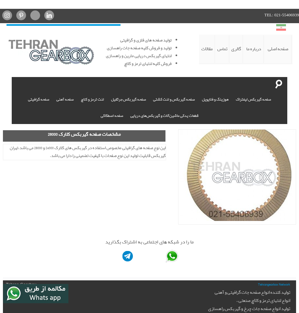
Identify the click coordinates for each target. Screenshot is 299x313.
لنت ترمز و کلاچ (92, 99)
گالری (236, 49)
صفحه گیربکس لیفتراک (253, 99)
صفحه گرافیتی (38, 99)
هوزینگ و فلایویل (215, 99)
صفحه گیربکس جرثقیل (128, 99)
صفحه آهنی (65, 99)
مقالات (207, 49)
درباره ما (253, 49)
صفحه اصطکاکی (112, 116)
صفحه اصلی (278, 49)
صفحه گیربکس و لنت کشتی (174, 99)
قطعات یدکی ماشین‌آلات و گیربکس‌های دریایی (164, 116)
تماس (222, 49)
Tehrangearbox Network (274, 284)
